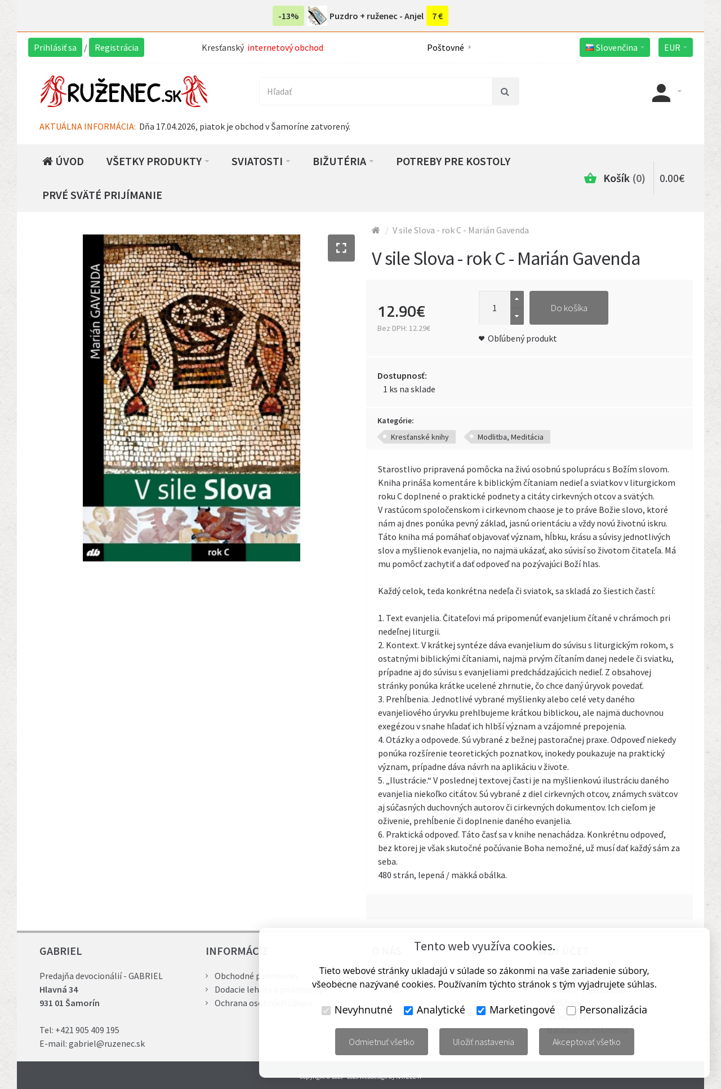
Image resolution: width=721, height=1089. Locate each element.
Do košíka (569, 308)
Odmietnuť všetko (382, 1041)
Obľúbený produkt (522, 338)
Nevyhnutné (357, 1009)
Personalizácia (607, 1009)
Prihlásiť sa (55, 47)
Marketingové (516, 1009)
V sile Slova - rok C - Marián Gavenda (461, 230)
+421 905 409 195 (87, 1029)
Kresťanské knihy (420, 437)
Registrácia (117, 47)
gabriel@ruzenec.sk (107, 1043)
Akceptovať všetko (587, 1041)
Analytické (434, 1009)
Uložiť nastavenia (483, 1041)
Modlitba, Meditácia (511, 437)
